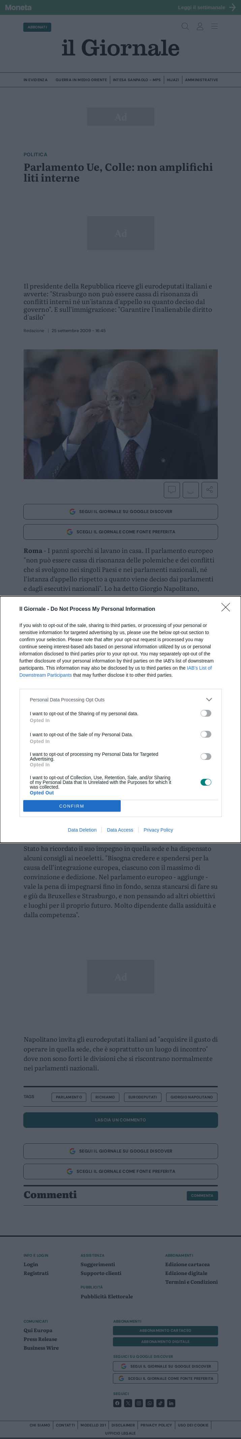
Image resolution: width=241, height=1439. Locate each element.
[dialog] (120, 719)
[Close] (227, 609)
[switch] (206, 713)
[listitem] (120, 699)
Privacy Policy (158, 830)
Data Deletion (82, 830)
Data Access (120, 830)
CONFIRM (72, 806)
